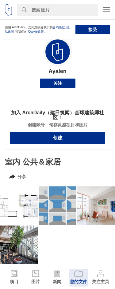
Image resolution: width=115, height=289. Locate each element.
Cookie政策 (36, 31)
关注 (57, 83)
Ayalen (57, 71)
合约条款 (59, 27)
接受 (92, 29)
